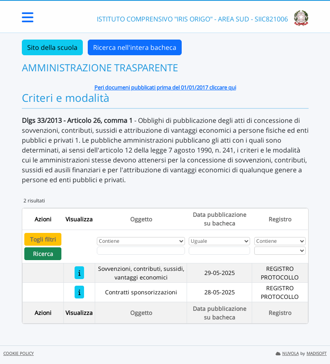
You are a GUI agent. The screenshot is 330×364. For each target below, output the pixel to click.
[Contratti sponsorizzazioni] (79, 292)
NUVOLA (287, 353)
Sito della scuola (52, 47)
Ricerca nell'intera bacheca (134, 47)
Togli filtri (43, 239)
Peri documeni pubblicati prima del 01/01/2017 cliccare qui (165, 87)
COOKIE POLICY (18, 353)
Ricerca (43, 254)
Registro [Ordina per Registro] (280, 219)
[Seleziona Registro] (280, 251)
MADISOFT (317, 353)
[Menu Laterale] (27, 19)
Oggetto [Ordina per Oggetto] (141, 219)
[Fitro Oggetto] (141, 251)
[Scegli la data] (219, 251)
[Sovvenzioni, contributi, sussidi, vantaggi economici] (79, 272)
